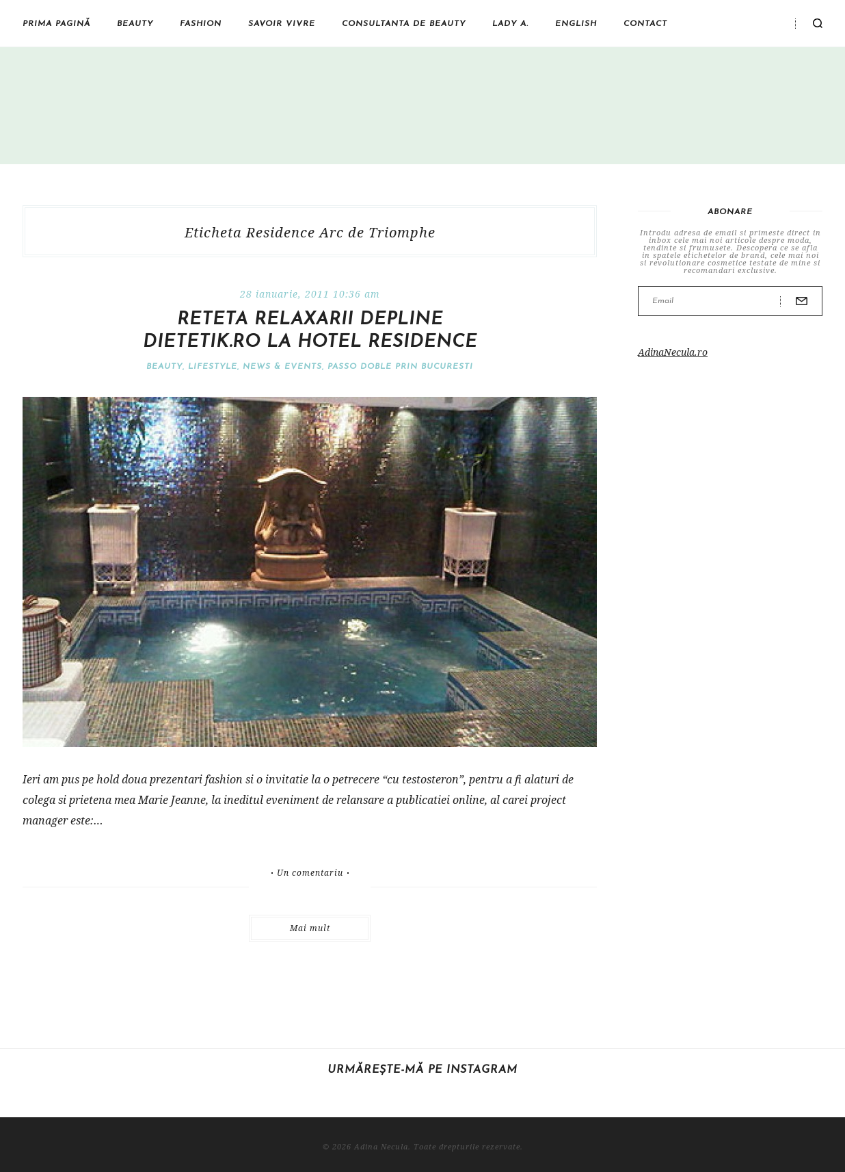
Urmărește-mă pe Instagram (422, 1070)
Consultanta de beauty (404, 24)
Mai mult (310, 928)
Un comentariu (310, 873)
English (576, 24)
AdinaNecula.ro (673, 352)
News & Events (282, 367)
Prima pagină (56, 24)
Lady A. (510, 24)
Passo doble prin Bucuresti (400, 367)
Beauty (135, 24)
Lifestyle (212, 367)
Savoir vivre (281, 24)
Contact (645, 24)
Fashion (201, 24)
